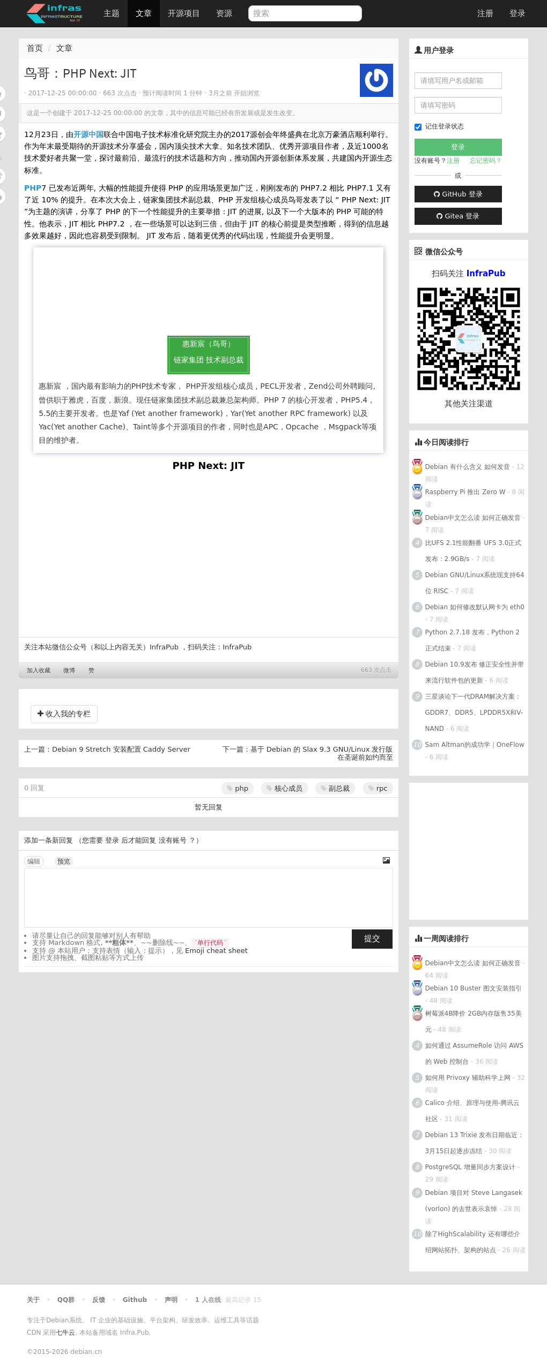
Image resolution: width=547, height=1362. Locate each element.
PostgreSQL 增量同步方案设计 (470, 1167)
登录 (517, 13)
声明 (171, 1300)
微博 (69, 670)
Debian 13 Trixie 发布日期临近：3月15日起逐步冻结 (474, 1143)
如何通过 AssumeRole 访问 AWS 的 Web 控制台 (474, 1053)
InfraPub (237, 647)
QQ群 (66, 1300)
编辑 (33, 861)
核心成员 (284, 788)
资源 (224, 13)
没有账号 (173, 840)
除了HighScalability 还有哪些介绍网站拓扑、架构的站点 (472, 1242)
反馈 (98, 1300)
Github (135, 1300)
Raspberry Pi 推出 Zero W (465, 492)
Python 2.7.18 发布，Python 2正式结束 (472, 640)
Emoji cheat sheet (216, 951)
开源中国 (88, 134)
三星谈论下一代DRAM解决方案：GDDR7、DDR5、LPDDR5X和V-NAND (474, 712)
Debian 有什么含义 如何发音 (467, 467)
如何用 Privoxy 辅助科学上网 (468, 1077)
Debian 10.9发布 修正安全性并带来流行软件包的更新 (474, 672)
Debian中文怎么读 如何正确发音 (473, 517)
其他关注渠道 (469, 403)
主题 (112, 13)
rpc (378, 788)
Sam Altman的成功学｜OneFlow (474, 744)
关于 (33, 1300)
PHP (32, 188)
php (237, 788)
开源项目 (184, 13)
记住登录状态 (439, 127)
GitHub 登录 (458, 194)
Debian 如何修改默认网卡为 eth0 (475, 607)
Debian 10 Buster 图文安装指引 (473, 988)
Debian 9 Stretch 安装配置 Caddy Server (121, 749)
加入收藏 (38, 670)
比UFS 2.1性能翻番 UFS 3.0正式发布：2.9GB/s (473, 551)
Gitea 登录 (458, 216)
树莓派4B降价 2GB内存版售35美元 (473, 1021)
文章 (144, 13)
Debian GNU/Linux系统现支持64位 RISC (474, 583)
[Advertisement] (478, 850)
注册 (485, 13)
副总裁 (335, 788)
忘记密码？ (486, 160)
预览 (63, 861)
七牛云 (65, 1332)
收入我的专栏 (64, 713)
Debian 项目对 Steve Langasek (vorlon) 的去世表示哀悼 (473, 1201)
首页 (35, 48)
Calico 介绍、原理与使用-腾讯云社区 (472, 1111)
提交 (372, 938)
